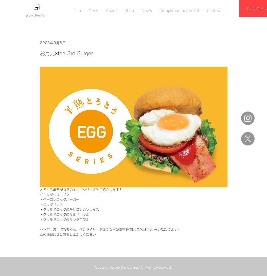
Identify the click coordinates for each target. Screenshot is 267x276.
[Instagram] (248, 118)
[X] (248, 138)
